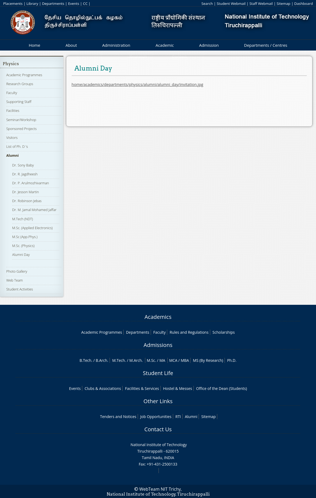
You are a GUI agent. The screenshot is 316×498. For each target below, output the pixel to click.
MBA (185, 360)
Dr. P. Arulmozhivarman (30, 183)
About (71, 45)
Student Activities (19, 289)
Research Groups (19, 83)
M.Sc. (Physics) (23, 245)
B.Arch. (102, 360)
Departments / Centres (265, 45)
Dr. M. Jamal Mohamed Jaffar (34, 209)
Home (34, 45)
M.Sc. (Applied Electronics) (32, 227)
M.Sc (151, 360)
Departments (53, 3)
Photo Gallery (16, 271)
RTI (178, 416)
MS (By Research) (208, 360)
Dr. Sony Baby (23, 165)
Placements (13, 3)
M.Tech (118, 360)
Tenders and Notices (118, 416)
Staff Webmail (261, 3)
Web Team (14, 280)
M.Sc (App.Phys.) (24, 236)
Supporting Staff (18, 101)
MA (162, 360)
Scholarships (223, 332)
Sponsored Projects (21, 128)
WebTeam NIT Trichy (160, 489)
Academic (165, 45)
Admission (209, 45)
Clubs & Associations (103, 388)
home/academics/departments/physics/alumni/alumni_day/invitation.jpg (137, 84)
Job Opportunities (155, 416)
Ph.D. (231, 360)
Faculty (11, 92)
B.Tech (85, 360)
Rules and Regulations (189, 332)
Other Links (157, 401)
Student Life (158, 373)
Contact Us (158, 429)
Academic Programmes (24, 74)
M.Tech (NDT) (22, 218)
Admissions (158, 345)
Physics (11, 63)
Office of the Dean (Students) (221, 388)
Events (73, 3)
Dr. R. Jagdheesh (25, 174)
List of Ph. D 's (17, 146)
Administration (116, 45)
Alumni (12, 155)
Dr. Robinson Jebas (26, 200)
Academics (157, 316)
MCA (173, 360)
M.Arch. (136, 360)
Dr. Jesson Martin (25, 191)
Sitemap (283, 3)
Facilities (12, 110)
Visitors (12, 137)
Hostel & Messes (177, 388)
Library (32, 3)
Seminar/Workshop (21, 119)
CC (85, 3)
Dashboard (303, 3)
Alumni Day (21, 254)
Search (207, 3)
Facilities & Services (142, 388)
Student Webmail (231, 3)
